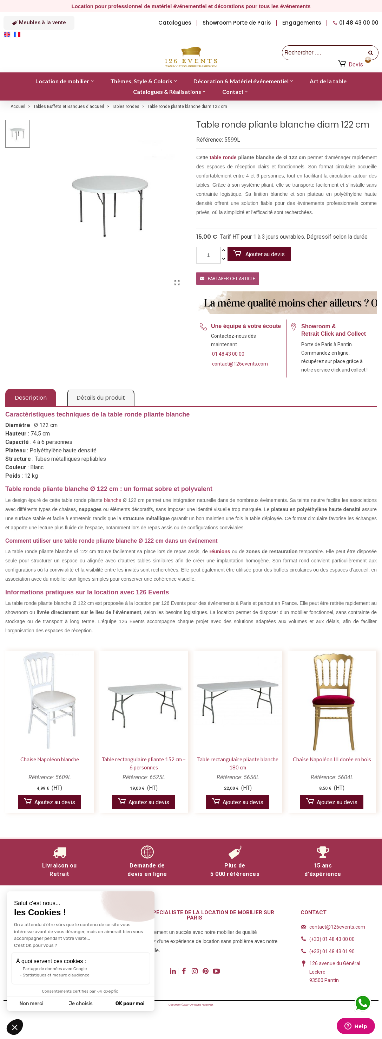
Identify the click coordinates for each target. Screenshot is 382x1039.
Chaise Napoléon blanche (49, 759)
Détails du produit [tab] (101, 398)
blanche (112, 500)
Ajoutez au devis (49, 802)
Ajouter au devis (259, 254)
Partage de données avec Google (55, 968)
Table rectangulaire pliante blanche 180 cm (237, 763)
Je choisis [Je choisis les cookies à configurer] (81, 1004)
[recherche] (371, 53)
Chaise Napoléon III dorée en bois (332, 759)
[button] (39, 23)
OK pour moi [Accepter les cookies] (130, 1004)
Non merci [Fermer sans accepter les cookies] (31, 1004)
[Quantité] (208, 255)
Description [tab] (31, 398)
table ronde (223, 157)
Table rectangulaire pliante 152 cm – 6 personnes (143, 763)
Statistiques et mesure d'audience (56, 975)
